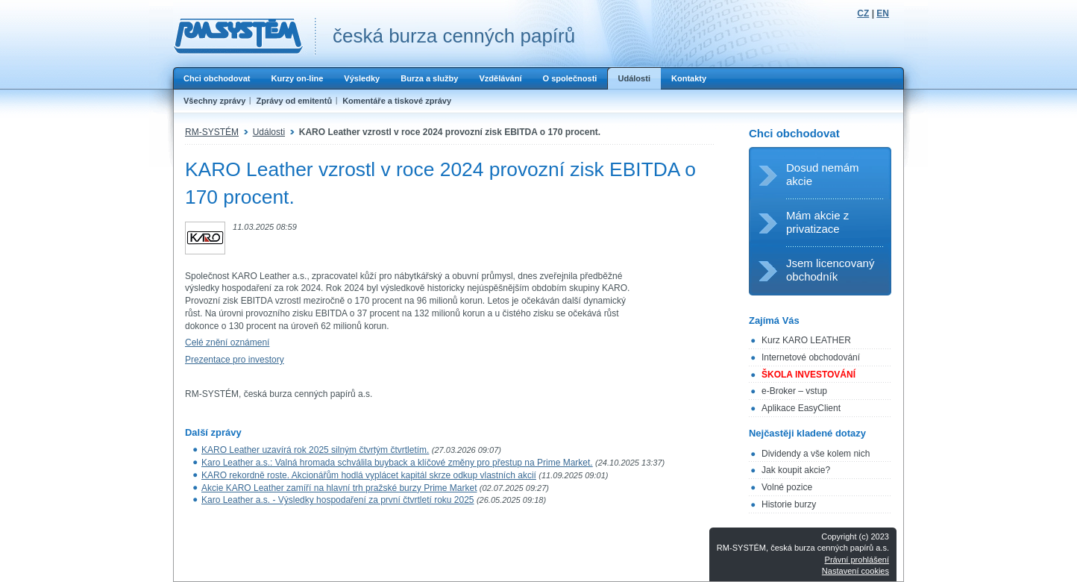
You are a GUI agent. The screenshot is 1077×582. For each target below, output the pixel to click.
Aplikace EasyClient (801, 408)
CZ (863, 13)
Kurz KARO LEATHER (806, 340)
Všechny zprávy (214, 100)
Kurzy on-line (297, 78)
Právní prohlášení (857, 559)
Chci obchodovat (216, 78)
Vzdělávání (500, 78)
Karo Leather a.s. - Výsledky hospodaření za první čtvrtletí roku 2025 (337, 500)
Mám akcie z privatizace (817, 222)
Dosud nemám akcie (822, 174)
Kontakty (688, 78)
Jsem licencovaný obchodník (830, 270)
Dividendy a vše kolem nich (816, 453)
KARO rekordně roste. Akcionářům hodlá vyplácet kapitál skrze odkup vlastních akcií (368, 475)
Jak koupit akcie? (796, 470)
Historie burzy (789, 504)
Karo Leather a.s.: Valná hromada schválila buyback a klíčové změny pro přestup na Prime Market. (397, 462)
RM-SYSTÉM (212, 132)
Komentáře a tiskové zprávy (396, 100)
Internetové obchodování (811, 357)
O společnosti (569, 78)
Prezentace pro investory (234, 359)
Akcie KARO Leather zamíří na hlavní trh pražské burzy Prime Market (339, 488)
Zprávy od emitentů (294, 100)
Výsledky (362, 78)
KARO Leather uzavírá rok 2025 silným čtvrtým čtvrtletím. (315, 450)
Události (634, 78)
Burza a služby (429, 78)
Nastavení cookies (855, 570)
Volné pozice (787, 487)
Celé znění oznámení (227, 342)
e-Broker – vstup (794, 391)
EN (882, 13)
